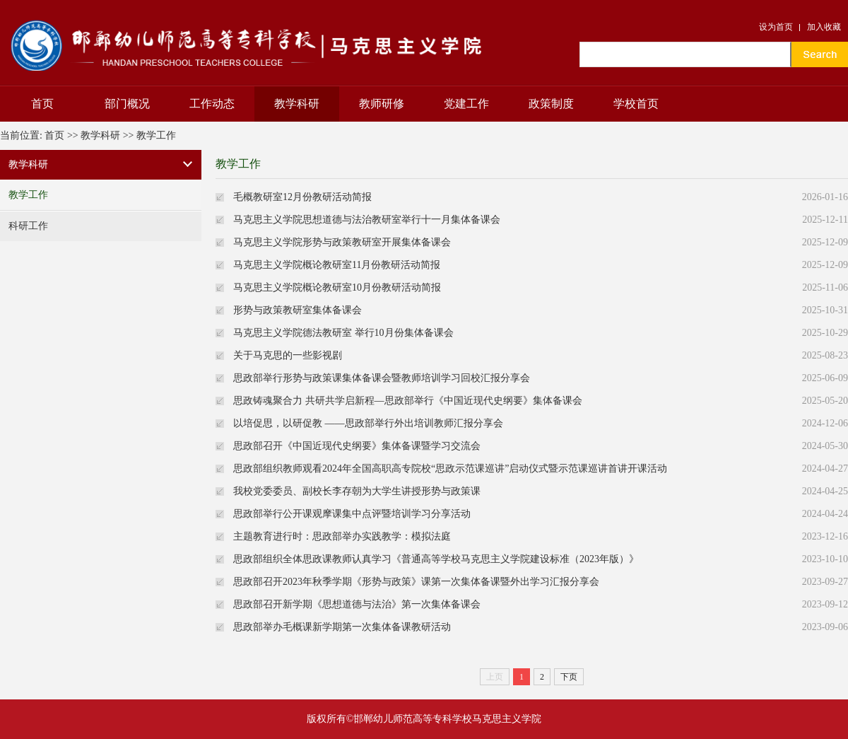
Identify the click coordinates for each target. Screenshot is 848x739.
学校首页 (636, 104)
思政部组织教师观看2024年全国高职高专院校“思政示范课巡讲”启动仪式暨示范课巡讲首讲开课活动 (450, 468)
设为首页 (776, 27)
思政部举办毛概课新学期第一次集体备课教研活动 (342, 627)
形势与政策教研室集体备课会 (297, 310)
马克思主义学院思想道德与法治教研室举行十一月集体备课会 (366, 219)
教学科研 (296, 104)
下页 (568, 677)
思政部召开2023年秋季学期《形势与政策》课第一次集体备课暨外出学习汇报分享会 (416, 581)
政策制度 (551, 104)
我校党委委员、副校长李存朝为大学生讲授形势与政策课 (357, 491)
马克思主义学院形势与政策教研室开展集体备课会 (342, 242)
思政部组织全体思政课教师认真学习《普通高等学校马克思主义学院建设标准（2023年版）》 (436, 559)
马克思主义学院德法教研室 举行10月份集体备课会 (343, 332)
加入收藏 (824, 27)
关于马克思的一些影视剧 (287, 355)
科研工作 (28, 226)
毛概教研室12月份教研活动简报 (302, 197)
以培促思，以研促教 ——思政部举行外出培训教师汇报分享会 (368, 423)
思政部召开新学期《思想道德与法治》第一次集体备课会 (357, 604)
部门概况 (127, 104)
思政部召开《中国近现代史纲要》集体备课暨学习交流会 (357, 446)
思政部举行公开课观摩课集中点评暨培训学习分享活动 (352, 513)
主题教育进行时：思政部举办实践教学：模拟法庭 (342, 536)
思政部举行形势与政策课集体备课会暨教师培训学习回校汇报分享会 (381, 378)
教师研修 (381, 104)
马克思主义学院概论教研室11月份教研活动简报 (336, 265)
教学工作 (156, 135)
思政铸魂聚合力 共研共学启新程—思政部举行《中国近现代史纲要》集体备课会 (407, 400)
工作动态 (212, 104)
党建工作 (466, 104)
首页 (42, 104)
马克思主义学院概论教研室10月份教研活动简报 (337, 287)
